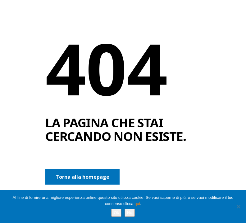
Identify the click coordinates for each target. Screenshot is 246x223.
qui (137, 203)
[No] (238, 206)
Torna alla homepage (82, 176)
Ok (116, 212)
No (129, 212)
